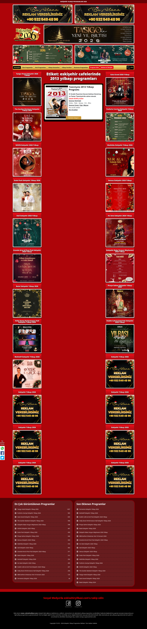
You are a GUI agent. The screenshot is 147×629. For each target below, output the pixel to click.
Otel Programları (40, 67)
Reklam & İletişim (106, 67)
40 (69, 578)
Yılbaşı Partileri (67, 67)
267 (69, 567)
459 (69, 532)
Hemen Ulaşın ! (73, 118)
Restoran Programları (81, 67)
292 (69, 559)
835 (69, 517)
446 (69, 536)
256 (69, 571)
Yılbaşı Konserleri (54, 67)
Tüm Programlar (27, 67)
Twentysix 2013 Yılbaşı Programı (81, 88)
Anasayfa (17, 67)
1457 (68, 509)
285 (69, 563)
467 (69, 528)
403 (69, 548)
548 (69, 524)
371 (69, 551)
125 (69, 575)
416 (69, 544)
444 (69, 540)
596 (69, 521)
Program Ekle (94, 67)
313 (69, 555)
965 (69, 513)
